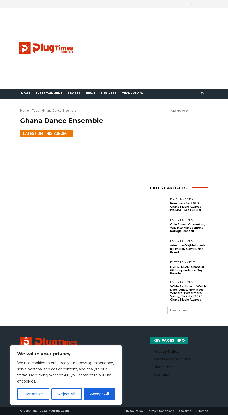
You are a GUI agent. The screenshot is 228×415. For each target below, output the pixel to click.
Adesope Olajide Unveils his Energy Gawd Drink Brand (188, 249)
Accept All (99, 394)
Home (24, 110)
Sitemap (161, 374)
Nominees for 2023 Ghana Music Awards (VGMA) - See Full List (185, 206)
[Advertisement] (153, 48)
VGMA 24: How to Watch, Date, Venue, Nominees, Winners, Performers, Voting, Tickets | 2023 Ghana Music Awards (188, 293)
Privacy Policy (166, 351)
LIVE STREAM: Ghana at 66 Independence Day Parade (187, 270)
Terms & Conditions (171, 359)
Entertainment (182, 198)
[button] (202, 93)
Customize (33, 394)
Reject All (66, 394)
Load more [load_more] (179, 310)
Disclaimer (163, 366)
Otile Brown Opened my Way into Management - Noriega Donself (187, 228)
